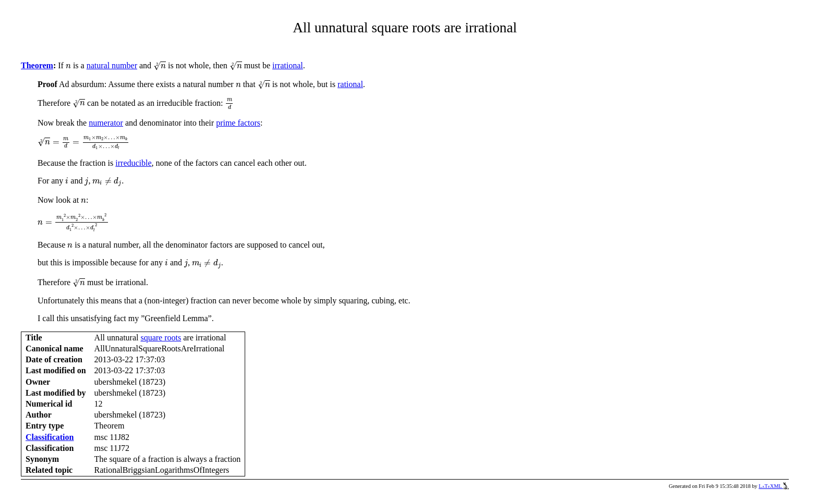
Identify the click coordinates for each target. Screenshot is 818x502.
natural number (112, 65)
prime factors (238, 122)
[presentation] (68, 66)
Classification (50, 437)
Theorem (37, 65)
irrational (287, 65)
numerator (106, 122)
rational (350, 84)
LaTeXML (774, 486)
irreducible (133, 162)
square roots (160, 337)
